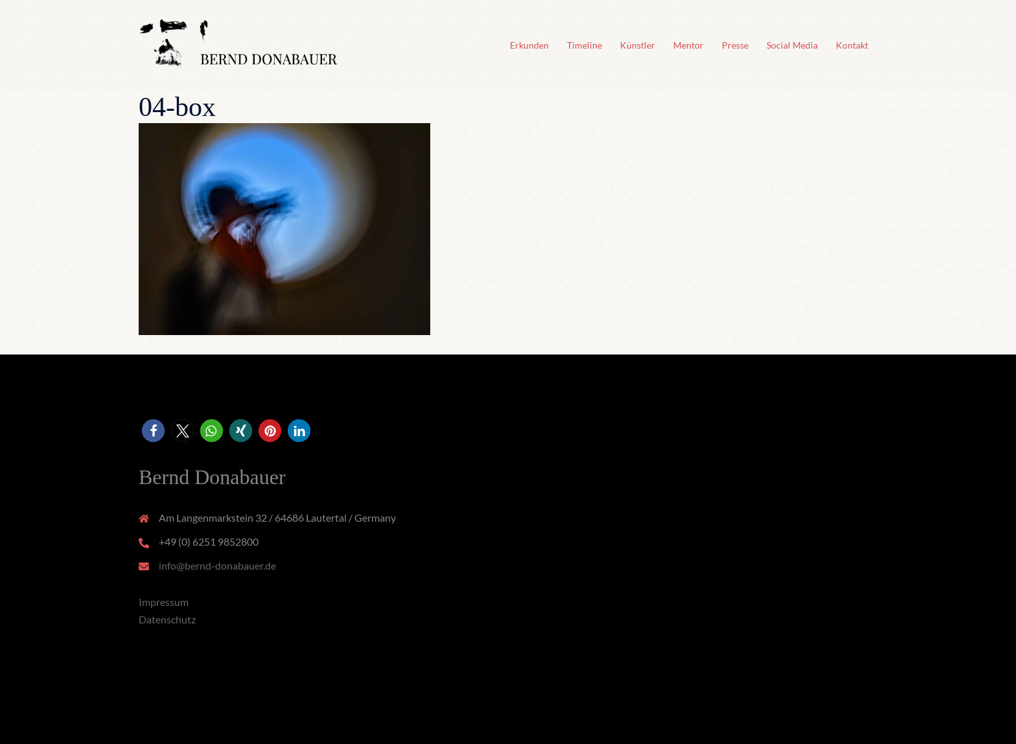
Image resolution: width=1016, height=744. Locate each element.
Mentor (688, 45)
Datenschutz (167, 619)
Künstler (637, 45)
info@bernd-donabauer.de (217, 565)
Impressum (164, 602)
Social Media (792, 45)
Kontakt (852, 45)
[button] (153, 430)
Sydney (368, 721)
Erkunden (529, 45)
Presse (735, 45)
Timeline (584, 45)
